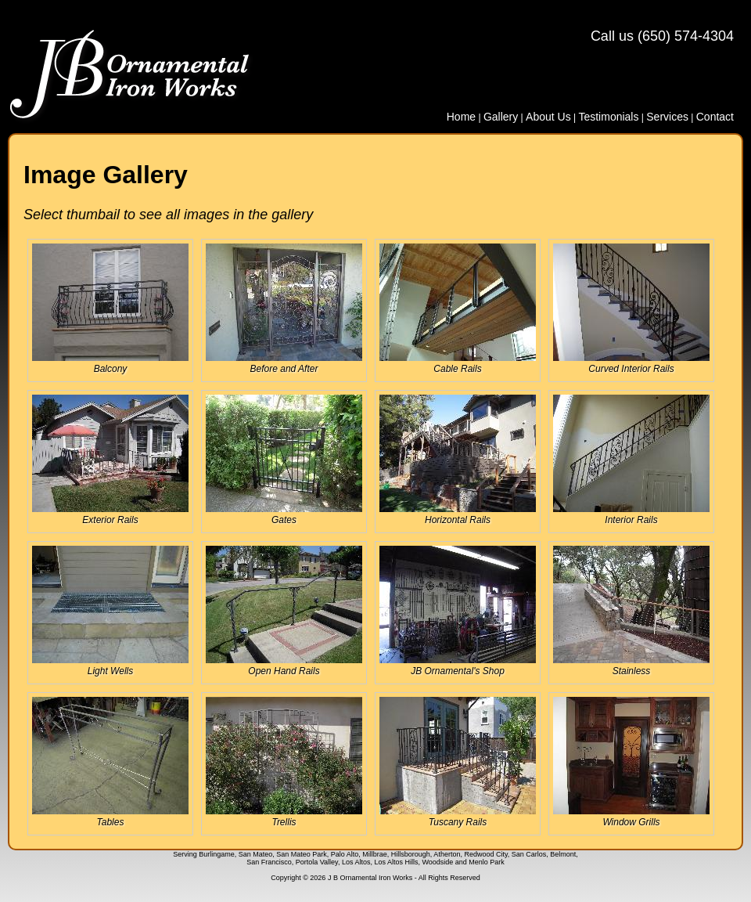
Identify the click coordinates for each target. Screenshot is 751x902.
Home (461, 116)
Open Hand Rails (284, 611)
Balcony (110, 309)
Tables (110, 762)
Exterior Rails (110, 460)
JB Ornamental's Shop (457, 611)
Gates (284, 460)
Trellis (284, 762)
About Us (548, 116)
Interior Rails (631, 460)
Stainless (631, 611)
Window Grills (631, 762)
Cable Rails (457, 309)
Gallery (500, 116)
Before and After (284, 309)
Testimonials (608, 116)
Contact (715, 116)
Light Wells (110, 611)
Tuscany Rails (457, 762)
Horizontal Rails (457, 460)
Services (667, 116)
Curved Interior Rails (631, 309)
